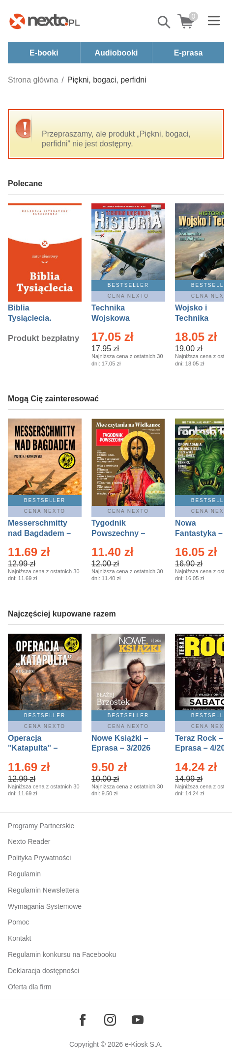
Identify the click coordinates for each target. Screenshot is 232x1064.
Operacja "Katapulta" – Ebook (33, 748)
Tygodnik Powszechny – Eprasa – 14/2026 (123, 533)
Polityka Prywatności (39, 858)
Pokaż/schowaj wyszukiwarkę (164, 22)
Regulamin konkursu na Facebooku (62, 954)
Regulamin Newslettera (43, 890)
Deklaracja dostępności (43, 971)
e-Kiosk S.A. (144, 1044)
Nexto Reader (29, 841)
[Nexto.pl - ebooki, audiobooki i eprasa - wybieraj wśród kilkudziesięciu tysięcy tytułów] (45, 21)
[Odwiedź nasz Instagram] (110, 1020)
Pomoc (18, 922)
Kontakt (19, 938)
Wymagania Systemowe (45, 906)
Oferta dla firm (30, 987)
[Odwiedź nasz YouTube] (137, 1020)
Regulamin (24, 874)
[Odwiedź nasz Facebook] (82, 1020)
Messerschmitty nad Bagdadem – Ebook (39, 533)
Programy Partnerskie (41, 826)
